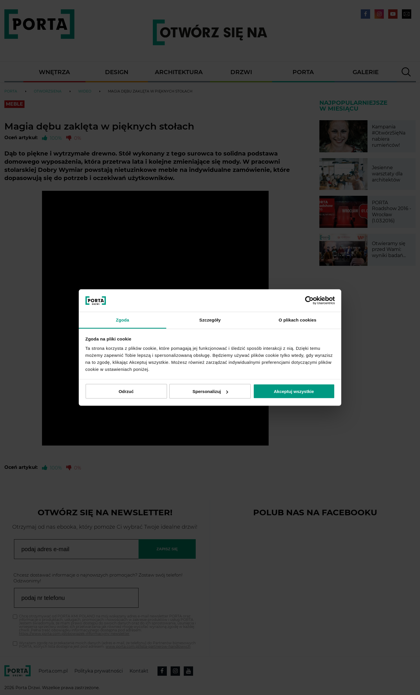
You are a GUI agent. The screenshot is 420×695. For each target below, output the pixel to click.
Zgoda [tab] (122, 319)
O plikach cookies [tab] (297, 319)
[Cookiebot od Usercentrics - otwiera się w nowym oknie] (309, 300)
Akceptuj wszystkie (294, 391)
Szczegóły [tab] (209, 319)
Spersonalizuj (210, 391)
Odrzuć (126, 391)
